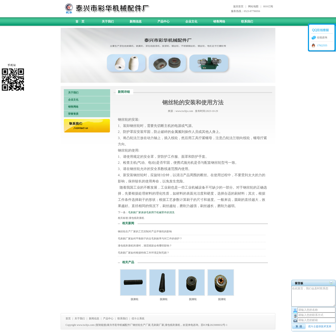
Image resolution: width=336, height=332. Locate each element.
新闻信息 (136, 21)
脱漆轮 (134, 299)
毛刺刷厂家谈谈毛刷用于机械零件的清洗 (151, 212)
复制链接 (101, 324)
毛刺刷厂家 (157, 324)
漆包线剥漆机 (136, 217)
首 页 (79, 21)
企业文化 (191, 21)
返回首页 (238, 6)
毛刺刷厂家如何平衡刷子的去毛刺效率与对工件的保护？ (150, 238)
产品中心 (164, 21)
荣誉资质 (73, 113)
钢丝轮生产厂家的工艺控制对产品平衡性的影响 (145, 231)
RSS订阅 (268, 6)
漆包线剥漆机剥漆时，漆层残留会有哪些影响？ (145, 245)
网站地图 (253, 6)
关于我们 (108, 21)
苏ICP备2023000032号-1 (214, 324)
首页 (68, 318)
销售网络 (219, 21)
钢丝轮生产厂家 (142, 324)
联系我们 (247, 21)
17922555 (322, 45)
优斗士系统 (138, 318)
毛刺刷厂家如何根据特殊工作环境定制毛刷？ (143, 252)
